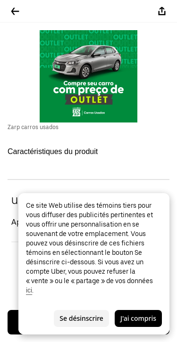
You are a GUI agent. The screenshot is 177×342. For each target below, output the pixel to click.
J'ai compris (138, 318)
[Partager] (162, 11)
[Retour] (15, 11)
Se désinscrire (81, 318)
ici (29, 290)
